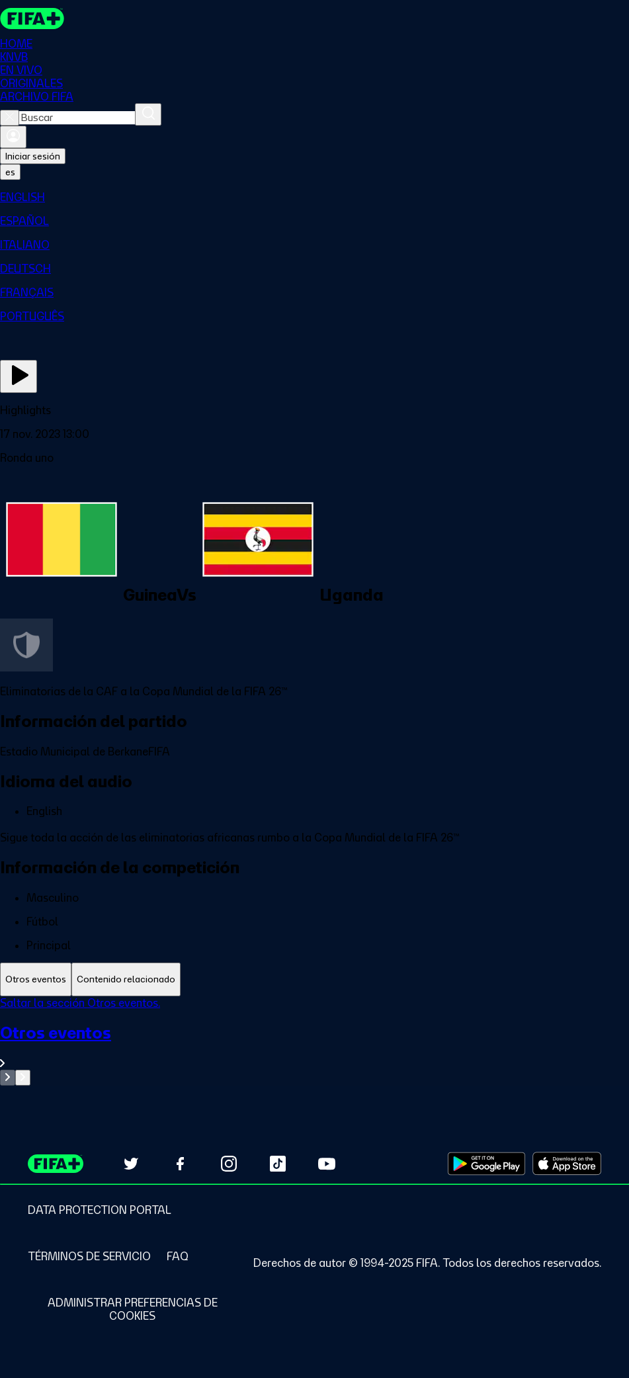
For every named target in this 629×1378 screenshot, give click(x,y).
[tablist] (314, 979)
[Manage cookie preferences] (132, 1309)
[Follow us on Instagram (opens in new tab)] (228, 1163)
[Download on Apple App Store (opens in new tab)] (566, 1163)
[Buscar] (148, 114)
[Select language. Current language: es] (10, 172)
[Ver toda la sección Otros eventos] (314, 1046)
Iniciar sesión (32, 156)
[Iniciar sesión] (13, 137)
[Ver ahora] (18, 376)
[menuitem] (314, 197)
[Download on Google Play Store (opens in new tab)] (486, 1163)
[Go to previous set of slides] (7, 1078)
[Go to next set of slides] (22, 1078)
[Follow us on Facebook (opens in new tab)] (179, 1163)
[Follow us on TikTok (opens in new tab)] (277, 1163)
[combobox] (77, 117)
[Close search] (9, 118)
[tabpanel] (314, 1041)
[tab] (35, 979)
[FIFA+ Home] (32, 18)
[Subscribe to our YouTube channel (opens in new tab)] (326, 1163)
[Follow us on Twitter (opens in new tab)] (131, 1163)
